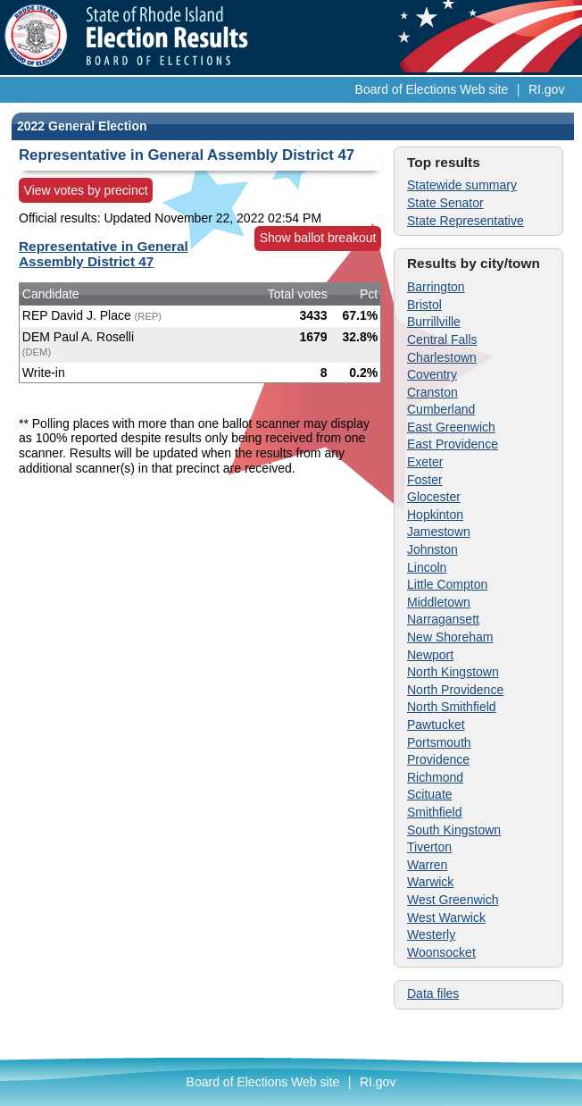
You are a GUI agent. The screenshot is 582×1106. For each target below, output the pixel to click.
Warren (427, 865)
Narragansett (443, 619)
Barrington (436, 287)
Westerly (431, 934)
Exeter (425, 462)
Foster (425, 480)
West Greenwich (452, 899)
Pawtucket (436, 724)
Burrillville (434, 321)
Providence (438, 759)
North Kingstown (453, 672)
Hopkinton (435, 514)
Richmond (435, 777)
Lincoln (426, 567)
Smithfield (434, 812)
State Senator (445, 203)
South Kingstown (454, 830)
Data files (433, 993)
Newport (430, 655)
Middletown (438, 602)
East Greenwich (451, 427)
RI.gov (546, 89)
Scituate (430, 794)
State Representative (465, 221)
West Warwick (446, 917)
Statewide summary (462, 185)
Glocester (434, 497)
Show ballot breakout (318, 237)
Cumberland (441, 409)
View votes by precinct (86, 190)
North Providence (455, 690)
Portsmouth (439, 742)
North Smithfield (451, 707)
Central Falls (442, 339)
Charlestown (442, 357)
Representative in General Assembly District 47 (103, 254)
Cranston (432, 392)
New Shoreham (450, 637)
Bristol (424, 304)
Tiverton (429, 847)
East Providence (452, 444)
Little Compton (447, 584)
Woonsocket (441, 952)
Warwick (430, 882)
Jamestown (438, 531)
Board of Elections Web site (432, 89)
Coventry (432, 374)
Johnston (432, 549)
